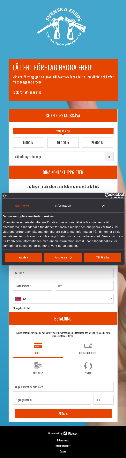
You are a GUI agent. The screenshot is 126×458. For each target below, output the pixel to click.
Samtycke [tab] (22, 205)
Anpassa (63, 257)
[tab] (63, 131)
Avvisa (23, 257)
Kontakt (63, 451)
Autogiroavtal (63, 440)
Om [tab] (103, 205)
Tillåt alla (102, 257)
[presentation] (63, 131)
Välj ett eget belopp (63, 156)
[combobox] (63, 299)
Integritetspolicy (63, 445)
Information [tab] (63, 205)
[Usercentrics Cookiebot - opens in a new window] (107, 196)
